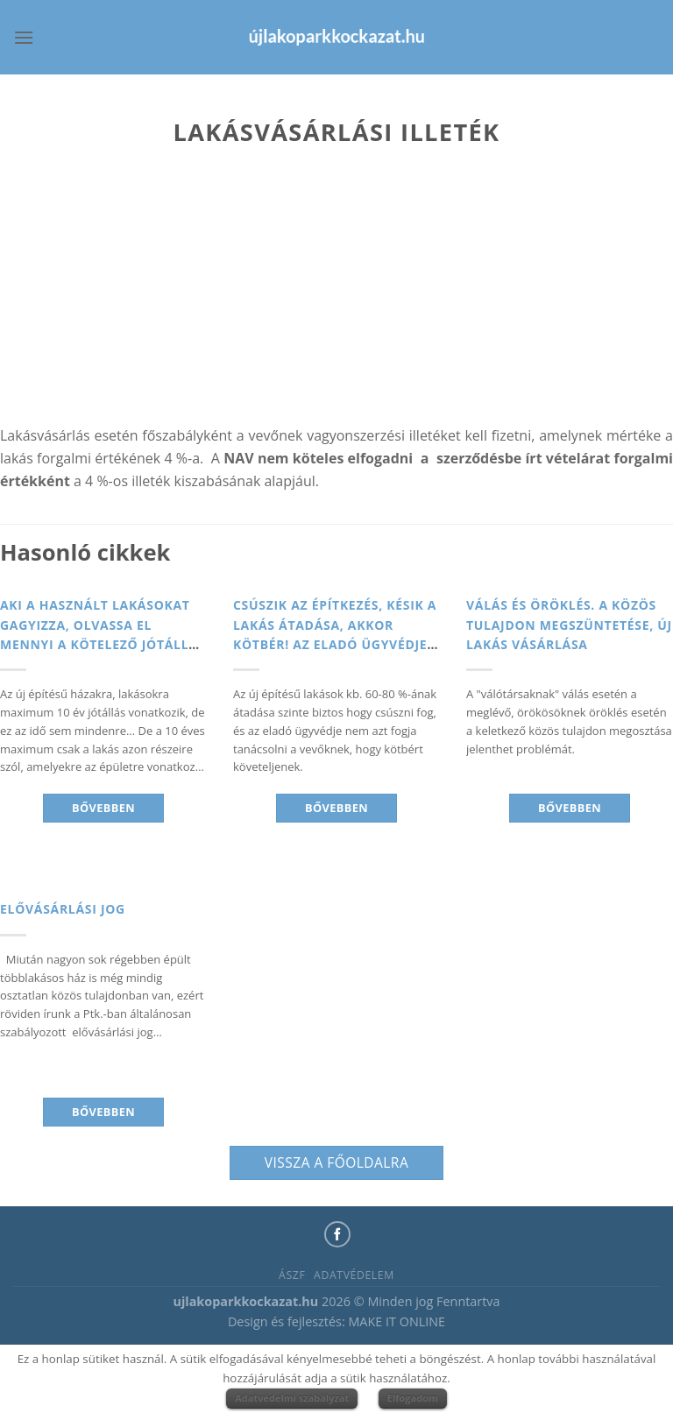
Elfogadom (412, 1397)
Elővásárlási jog (62, 909)
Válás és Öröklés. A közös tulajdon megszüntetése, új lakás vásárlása (569, 625)
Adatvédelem (354, 1275)
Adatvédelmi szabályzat (292, 1397)
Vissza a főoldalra (336, 1162)
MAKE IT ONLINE (396, 1321)
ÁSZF (292, 1275)
